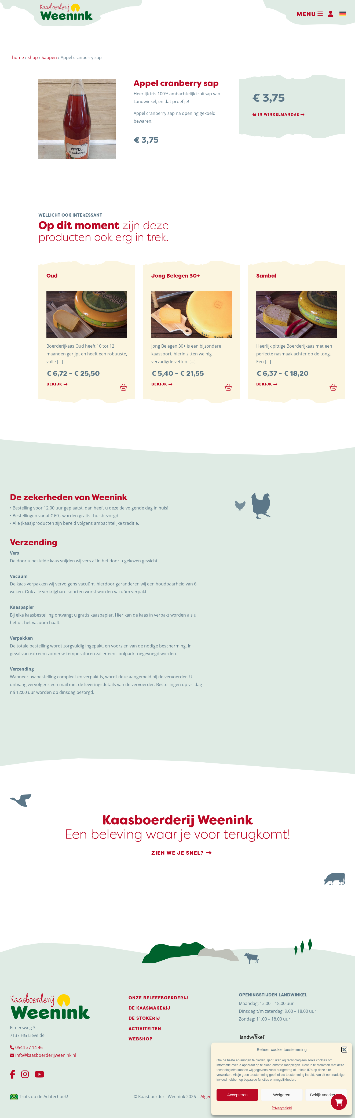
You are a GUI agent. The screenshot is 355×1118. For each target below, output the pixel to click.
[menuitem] (343, 14)
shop (33, 57)
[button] (344, 1049)
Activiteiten (145, 1029)
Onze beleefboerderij (158, 998)
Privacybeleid (282, 1107)
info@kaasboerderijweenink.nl (43, 1055)
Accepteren (237, 1094)
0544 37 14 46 (26, 1047)
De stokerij (144, 1018)
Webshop (141, 1039)
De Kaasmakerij (149, 1008)
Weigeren (281, 1094)
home (18, 57)
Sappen (49, 57)
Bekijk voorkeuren (326, 1094)
